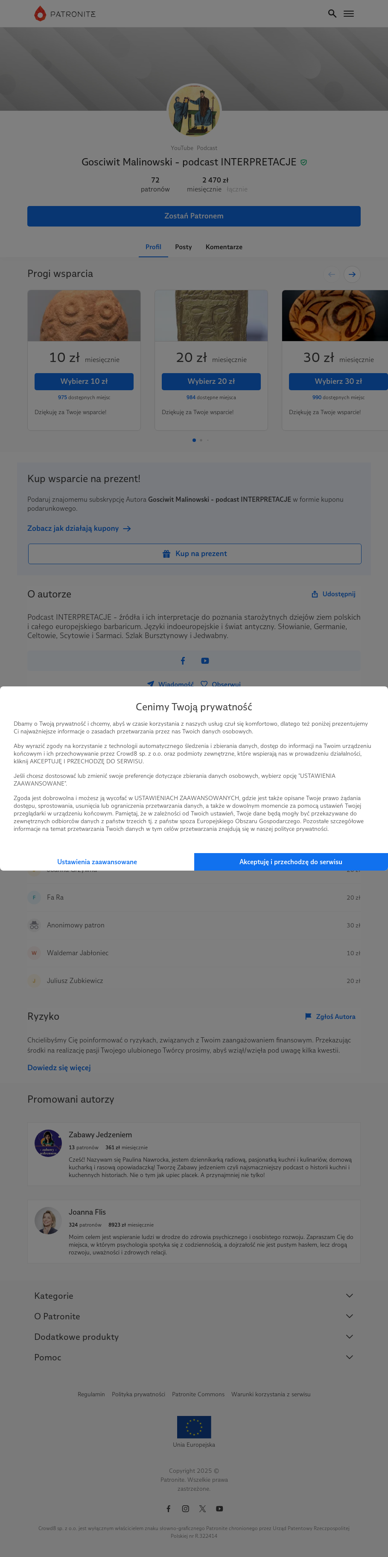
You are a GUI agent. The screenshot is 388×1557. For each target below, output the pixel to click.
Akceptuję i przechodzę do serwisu (290, 861)
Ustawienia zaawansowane (97, 861)
